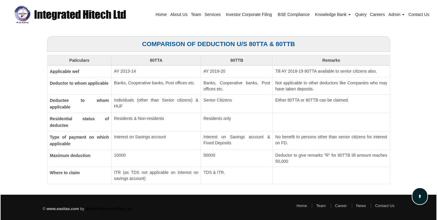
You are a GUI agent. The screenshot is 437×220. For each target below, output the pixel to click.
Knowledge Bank (333, 14)
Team (196, 14)
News (361, 205)
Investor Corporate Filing (249, 14)
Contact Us (418, 14)
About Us (179, 14)
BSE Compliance (294, 14)
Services (213, 14)
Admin (397, 14)
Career (341, 205)
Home (161, 14)
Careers (377, 14)
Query (361, 14)
